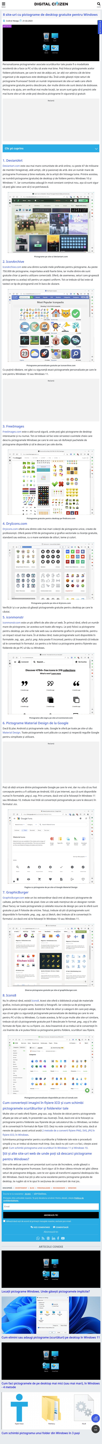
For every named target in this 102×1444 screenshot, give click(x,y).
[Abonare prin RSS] (43, 1239)
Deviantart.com (11, 165)
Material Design (11, 732)
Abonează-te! (51, 1215)
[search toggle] (99, 5)
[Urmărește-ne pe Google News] (48, 1239)
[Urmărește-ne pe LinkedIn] (53, 1239)
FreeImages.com (12, 431)
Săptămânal (40, 1193)
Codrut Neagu (12, 21)
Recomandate (59, 1188)
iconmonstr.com (12, 622)
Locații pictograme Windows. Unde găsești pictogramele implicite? (46, 1291)
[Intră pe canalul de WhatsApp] (38, 1239)
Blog (32, 1188)
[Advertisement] (51, 120)
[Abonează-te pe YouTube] (63, 1239)
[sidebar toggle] (3, 5)
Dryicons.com (10, 528)
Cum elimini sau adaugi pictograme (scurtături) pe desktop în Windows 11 (51, 1337)
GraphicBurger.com (13, 897)
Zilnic (28, 1193)
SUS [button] (95, 1430)
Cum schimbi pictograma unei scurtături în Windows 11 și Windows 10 (48, 1147)
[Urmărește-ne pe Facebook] (58, 1239)
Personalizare (43, 1188)
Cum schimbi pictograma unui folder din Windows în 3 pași (41, 1433)
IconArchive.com (12, 267)
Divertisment (21, 1188)
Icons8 (35, 1000)
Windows (72, 1188)
